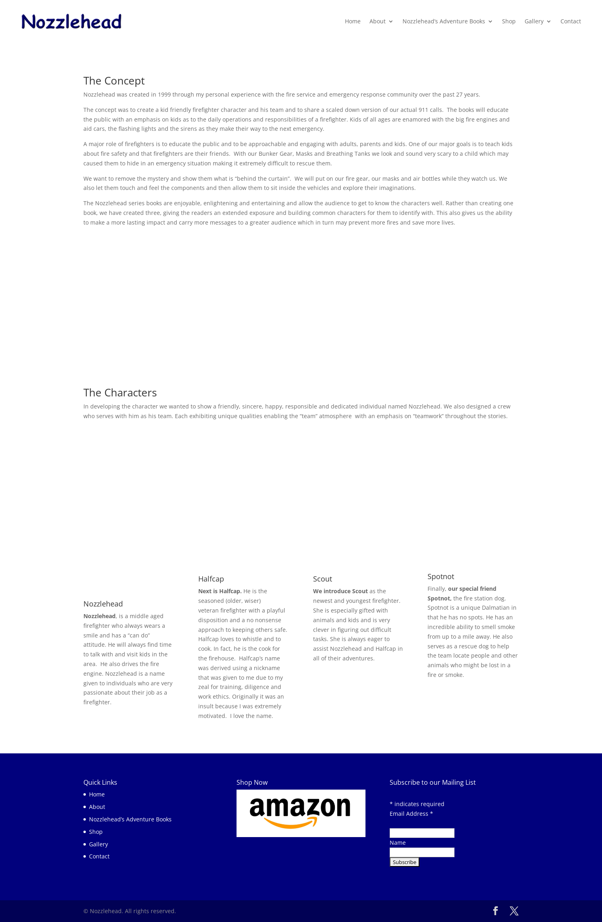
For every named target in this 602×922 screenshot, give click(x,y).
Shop (509, 21)
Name (398, 842)
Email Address (411, 813)
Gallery (534, 21)
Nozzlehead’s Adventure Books (444, 21)
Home (353, 21)
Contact (570, 21)
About (378, 21)
